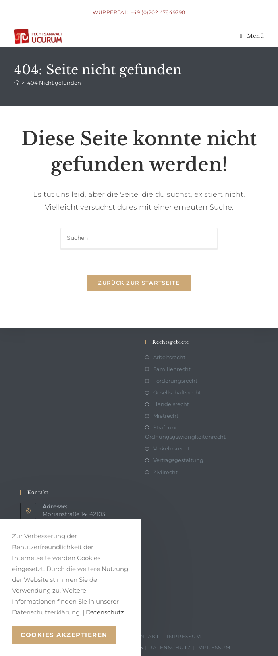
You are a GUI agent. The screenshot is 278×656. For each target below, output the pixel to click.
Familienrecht (172, 369)
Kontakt (145, 636)
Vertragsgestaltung (178, 460)
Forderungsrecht (175, 380)
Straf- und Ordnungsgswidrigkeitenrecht (185, 432)
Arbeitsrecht (169, 357)
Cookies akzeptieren (64, 635)
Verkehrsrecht (171, 448)
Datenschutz (169, 647)
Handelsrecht (171, 404)
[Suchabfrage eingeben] (139, 239)
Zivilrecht (165, 472)
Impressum (184, 636)
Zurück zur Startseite (139, 282)
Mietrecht (165, 415)
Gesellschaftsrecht (177, 392)
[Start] (16, 82)
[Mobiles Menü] (252, 36)
